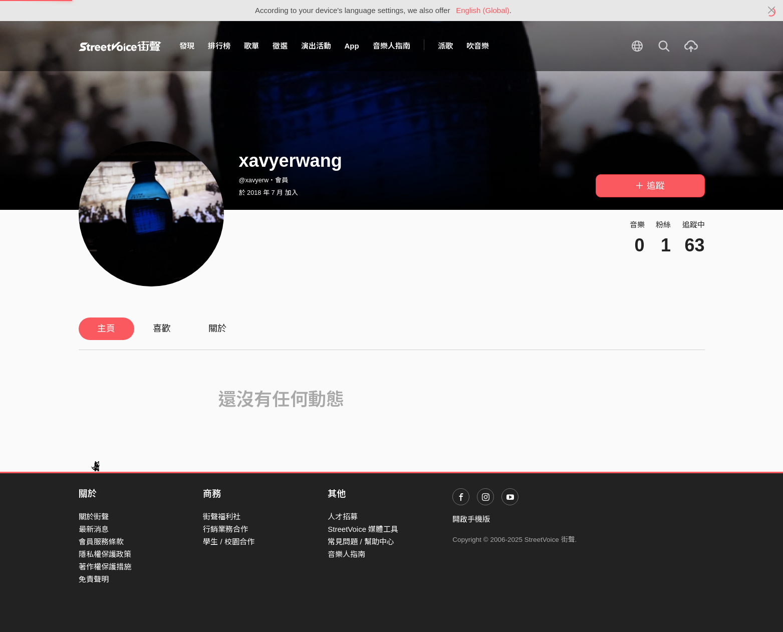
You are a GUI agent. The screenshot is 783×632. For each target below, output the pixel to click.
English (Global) (482, 10)
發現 (186, 46)
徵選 (280, 46)
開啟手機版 (471, 519)
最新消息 (94, 529)
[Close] (771, 11)
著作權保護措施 (105, 566)
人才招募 (343, 516)
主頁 (106, 329)
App (352, 46)
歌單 (251, 46)
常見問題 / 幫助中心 (361, 541)
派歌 (445, 46)
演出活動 (316, 46)
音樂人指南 (391, 46)
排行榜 (219, 46)
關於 (217, 329)
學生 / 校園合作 (228, 541)
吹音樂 (477, 46)
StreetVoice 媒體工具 (363, 529)
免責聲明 (94, 579)
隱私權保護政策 (105, 554)
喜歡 (162, 329)
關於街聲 (94, 516)
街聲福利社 (221, 516)
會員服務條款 (101, 541)
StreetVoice (120, 46)
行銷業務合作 (225, 529)
